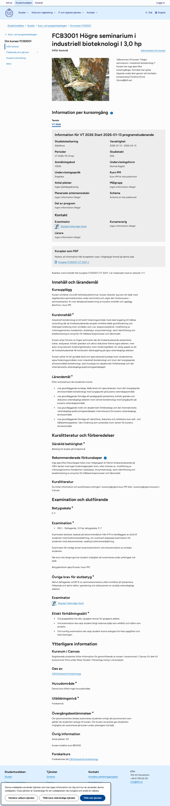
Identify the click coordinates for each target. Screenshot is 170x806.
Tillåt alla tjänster (93, 798)
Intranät (39, 2)
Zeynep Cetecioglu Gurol (74, 226)
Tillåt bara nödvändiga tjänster (59, 798)
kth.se (9, 2)
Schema (51, 776)
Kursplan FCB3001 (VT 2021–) (73, 262)
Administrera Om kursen (153, 50)
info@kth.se (136, 781)
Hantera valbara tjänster (21, 798)
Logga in (160, 2)
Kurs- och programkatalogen (52, 25)
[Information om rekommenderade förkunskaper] (105, 458)
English (161, 12)
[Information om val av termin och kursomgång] (111, 113)
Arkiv (8, 63)
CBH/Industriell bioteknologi (66, 673)
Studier (31, 25)
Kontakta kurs (95, 782)
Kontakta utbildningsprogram (103, 776)
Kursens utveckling (16, 58)
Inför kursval (12, 46)
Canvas (50, 782)
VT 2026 (56, 124)
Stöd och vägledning (15, 782)
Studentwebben (23, 2)
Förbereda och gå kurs (17, 52)
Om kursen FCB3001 (80, 25)
